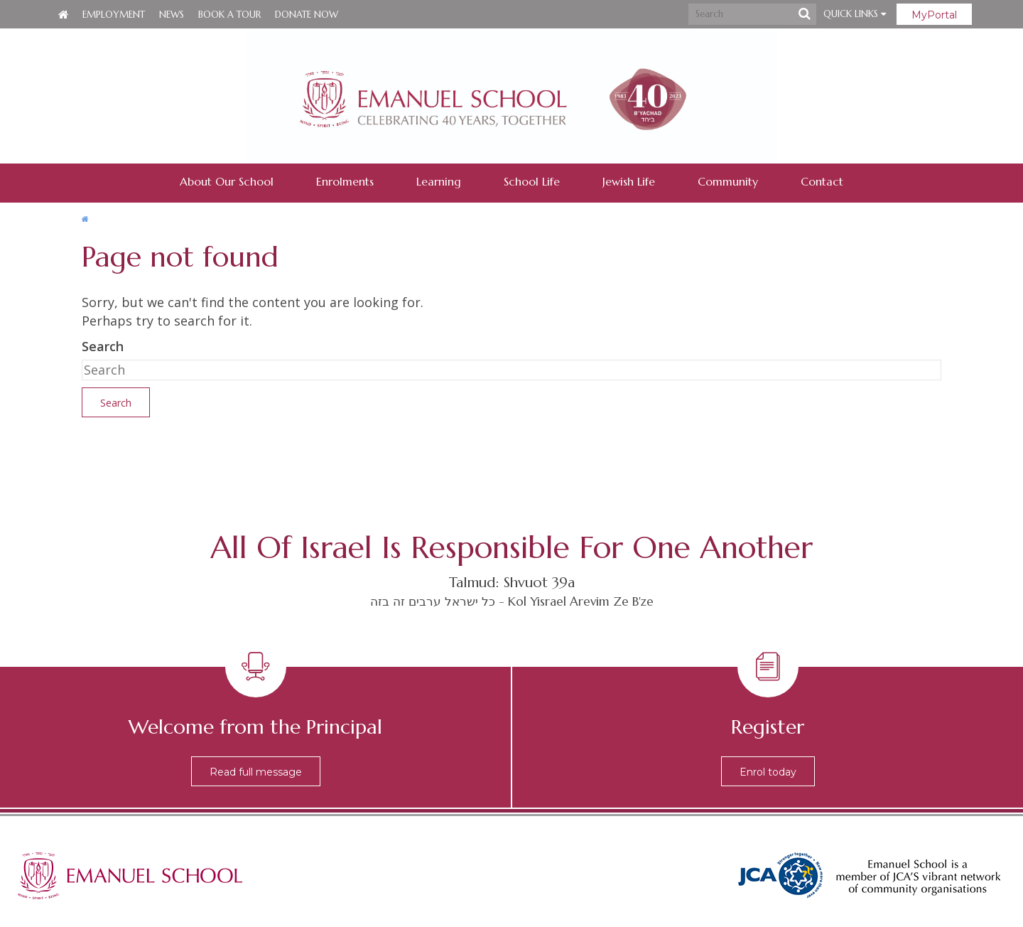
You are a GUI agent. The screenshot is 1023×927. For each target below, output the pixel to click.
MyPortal (934, 15)
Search (103, 346)
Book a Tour (229, 15)
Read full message (256, 772)
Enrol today (768, 772)
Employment (113, 15)
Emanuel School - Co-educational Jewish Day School (511, 96)
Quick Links (854, 14)
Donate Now (306, 15)
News (171, 15)
